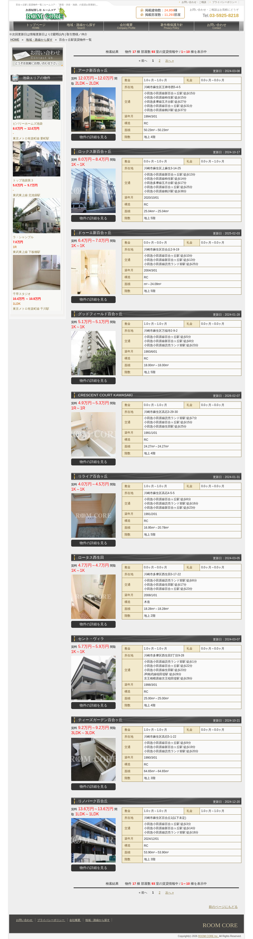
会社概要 (126, 26)
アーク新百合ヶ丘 (93, 70)
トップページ (35, 26)
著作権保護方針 (171, 26)
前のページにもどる (223, 907)
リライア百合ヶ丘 (93, 476)
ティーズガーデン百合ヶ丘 (100, 720)
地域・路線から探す (81, 26)
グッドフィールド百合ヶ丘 (100, 314)
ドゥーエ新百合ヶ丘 (94, 232)
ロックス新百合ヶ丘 (94, 151)
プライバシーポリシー (224, 2)
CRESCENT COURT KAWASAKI (105, 395)
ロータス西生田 (91, 557)
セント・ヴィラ (91, 638)
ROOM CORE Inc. (208, 936)
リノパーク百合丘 (93, 801)
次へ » (169, 60)
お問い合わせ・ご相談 (194, 2)
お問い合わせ (216, 26)
